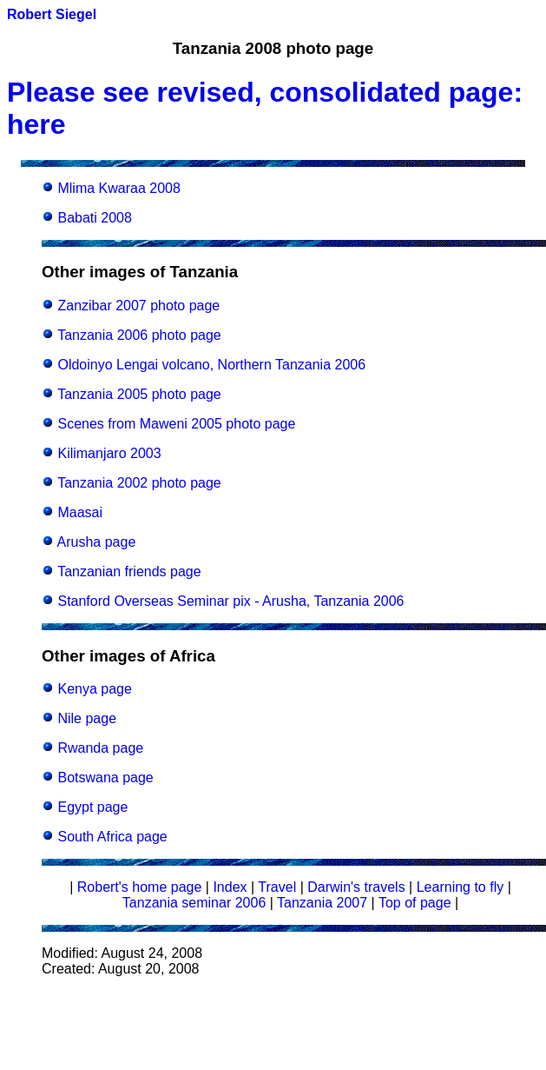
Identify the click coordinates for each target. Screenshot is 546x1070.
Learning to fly (460, 887)
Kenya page (94, 688)
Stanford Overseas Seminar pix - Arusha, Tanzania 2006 (230, 601)
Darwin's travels (356, 887)
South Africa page (112, 836)
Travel (277, 887)
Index (230, 887)
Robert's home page (139, 887)
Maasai (79, 512)
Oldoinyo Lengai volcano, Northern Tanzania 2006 (211, 364)
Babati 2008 (94, 217)
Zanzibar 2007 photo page (138, 305)
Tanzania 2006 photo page (139, 335)
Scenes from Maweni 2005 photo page (176, 423)
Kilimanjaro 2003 (109, 453)
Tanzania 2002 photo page (139, 482)
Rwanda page (100, 748)
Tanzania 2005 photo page (139, 394)
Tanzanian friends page (129, 571)
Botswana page (105, 777)
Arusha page (96, 542)
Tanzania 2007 (322, 902)
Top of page (414, 902)
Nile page (86, 718)
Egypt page (92, 807)
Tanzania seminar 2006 (194, 902)
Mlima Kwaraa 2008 (118, 188)
